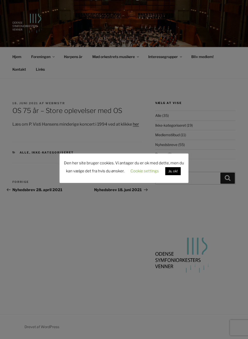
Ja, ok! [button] (173, 171)
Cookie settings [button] (144, 171)
